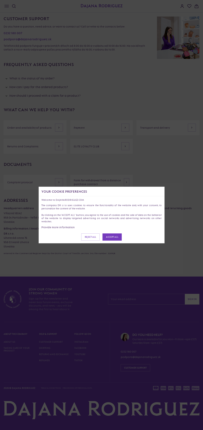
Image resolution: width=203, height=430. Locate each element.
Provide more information (58, 227)
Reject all (90, 237)
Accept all (112, 237)
